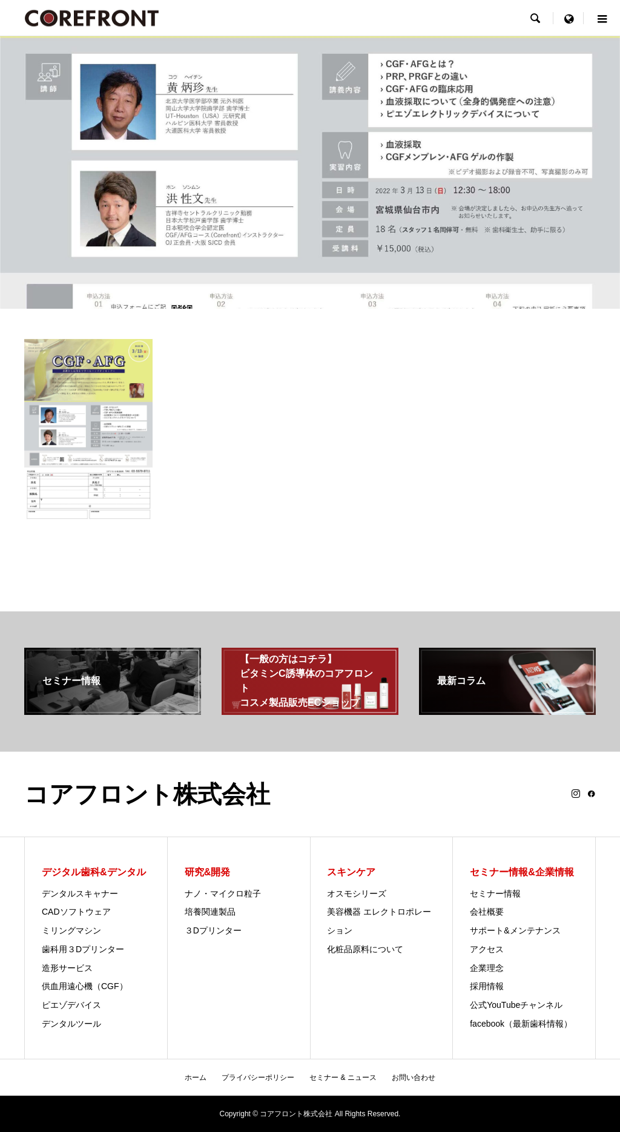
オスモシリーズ (356, 893)
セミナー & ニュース (343, 1077)
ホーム (195, 1077)
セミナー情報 (495, 893)
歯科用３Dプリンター (83, 949)
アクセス (487, 949)
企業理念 (487, 968)
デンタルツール (71, 1023)
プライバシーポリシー (258, 1077)
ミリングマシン (71, 930)
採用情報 (487, 986)
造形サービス (67, 968)
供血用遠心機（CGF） (85, 986)
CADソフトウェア (76, 911)
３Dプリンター (213, 930)
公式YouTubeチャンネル (516, 1005)
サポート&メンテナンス (515, 930)
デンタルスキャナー (80, 893)
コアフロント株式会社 (147, 794)
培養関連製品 (210, 911)
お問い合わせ (413, 1077)
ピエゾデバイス (71, 1005)
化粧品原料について (365, 949)
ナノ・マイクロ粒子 (223, 893)
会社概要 (487, 911)
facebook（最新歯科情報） (521, 1023)
